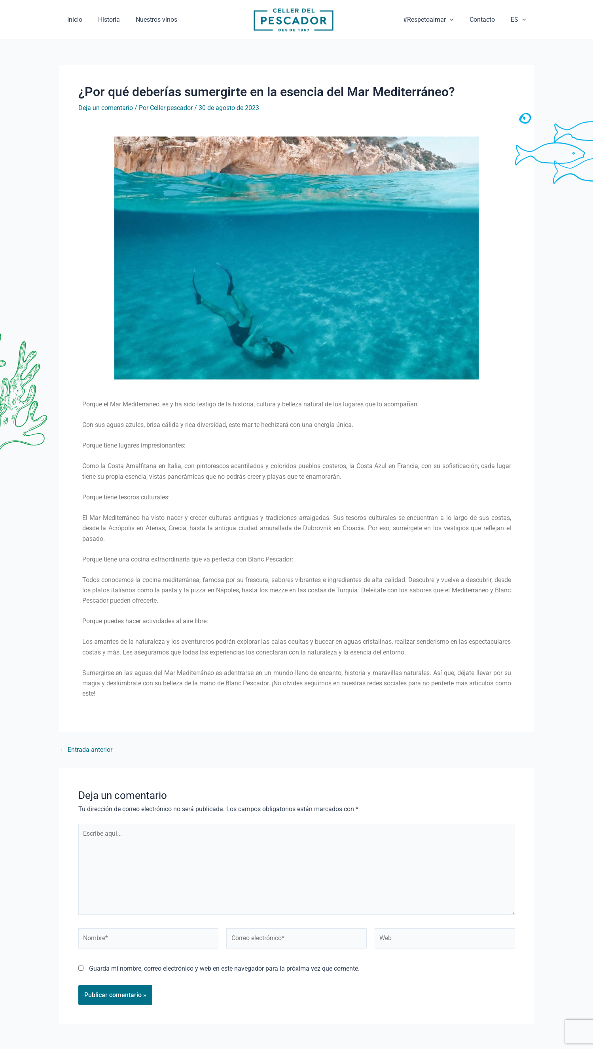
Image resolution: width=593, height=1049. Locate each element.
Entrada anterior (86, 750)
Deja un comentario (105, 108)
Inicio (78, 19)
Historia (121, 19)
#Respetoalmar (436, 20)
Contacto (487, 19)
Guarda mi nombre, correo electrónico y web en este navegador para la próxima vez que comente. (224, 971)
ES (520, 20)
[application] (458, 20)
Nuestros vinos (176, 19)
